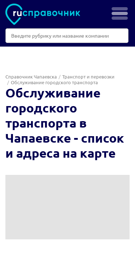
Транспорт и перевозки (88, 76)
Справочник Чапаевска (31, 76)
